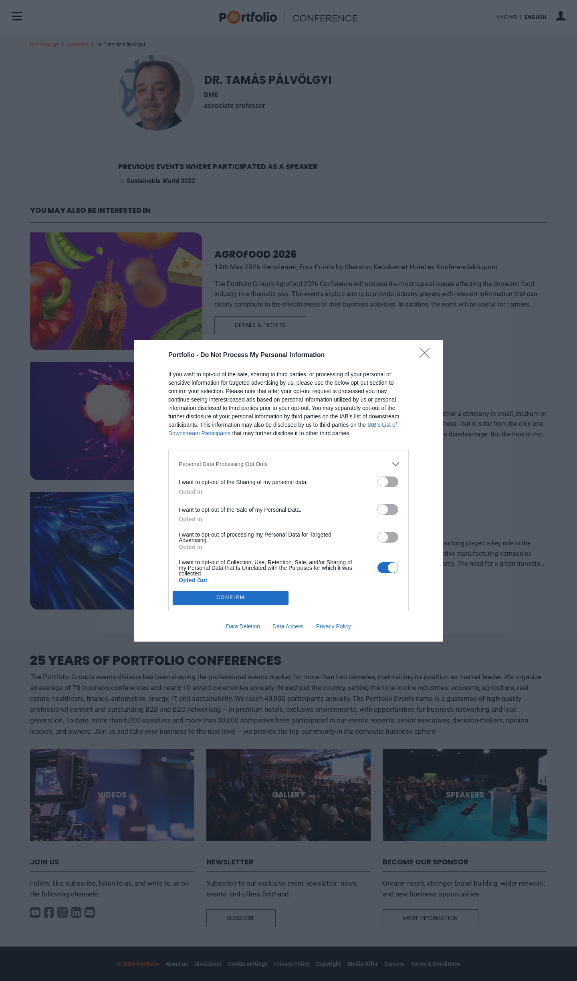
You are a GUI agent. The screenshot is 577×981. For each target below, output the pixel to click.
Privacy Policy (333, 626)
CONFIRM (231, 598)
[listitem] (288, 464)
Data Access (288, 626)
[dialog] (288, 491)
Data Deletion (243, 626)
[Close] (427, 355)
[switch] (387, 481)
